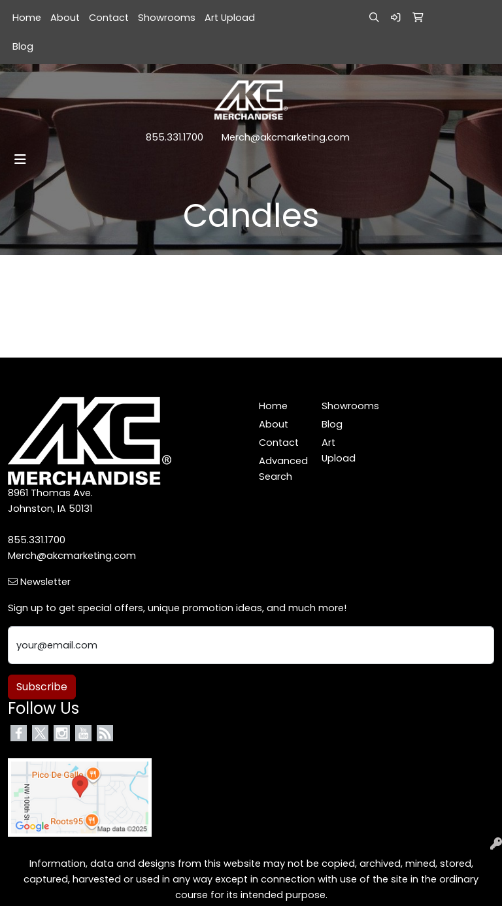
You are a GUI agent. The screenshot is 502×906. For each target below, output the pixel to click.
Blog (22, 46)
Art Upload (230, 17)
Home (26, 17)
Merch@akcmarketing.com (286, 137)
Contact (109, 17)
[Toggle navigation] (20, 159)
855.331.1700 (174, 137)
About (65, 17)
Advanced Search (282, 468)
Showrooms (166, 17)
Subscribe (41, 686)
